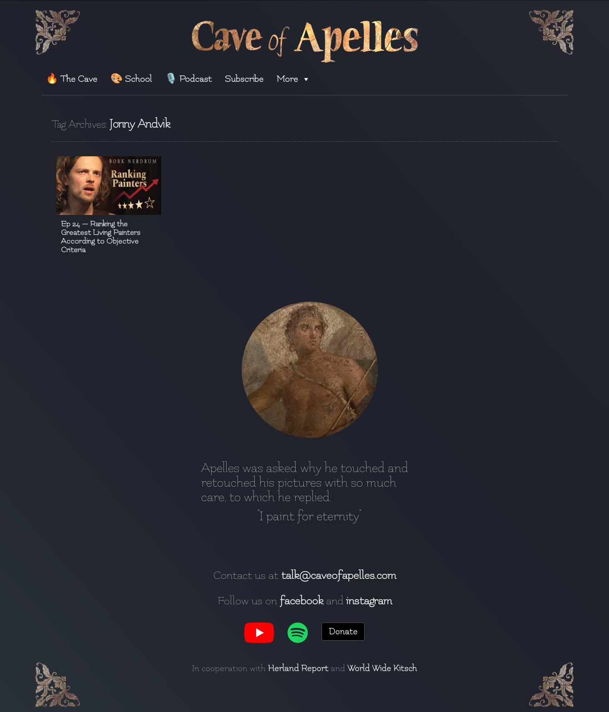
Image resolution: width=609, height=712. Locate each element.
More (294, 79)
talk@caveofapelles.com (338, 575)
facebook (301, 600)
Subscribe (244, 79)
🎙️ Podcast (188, 79)
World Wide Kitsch (382, 668)
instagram (369, 600)
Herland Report (298, 668)
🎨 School (131, 79)
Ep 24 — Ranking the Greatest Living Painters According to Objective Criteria (100, 236)
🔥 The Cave (71, 79)
